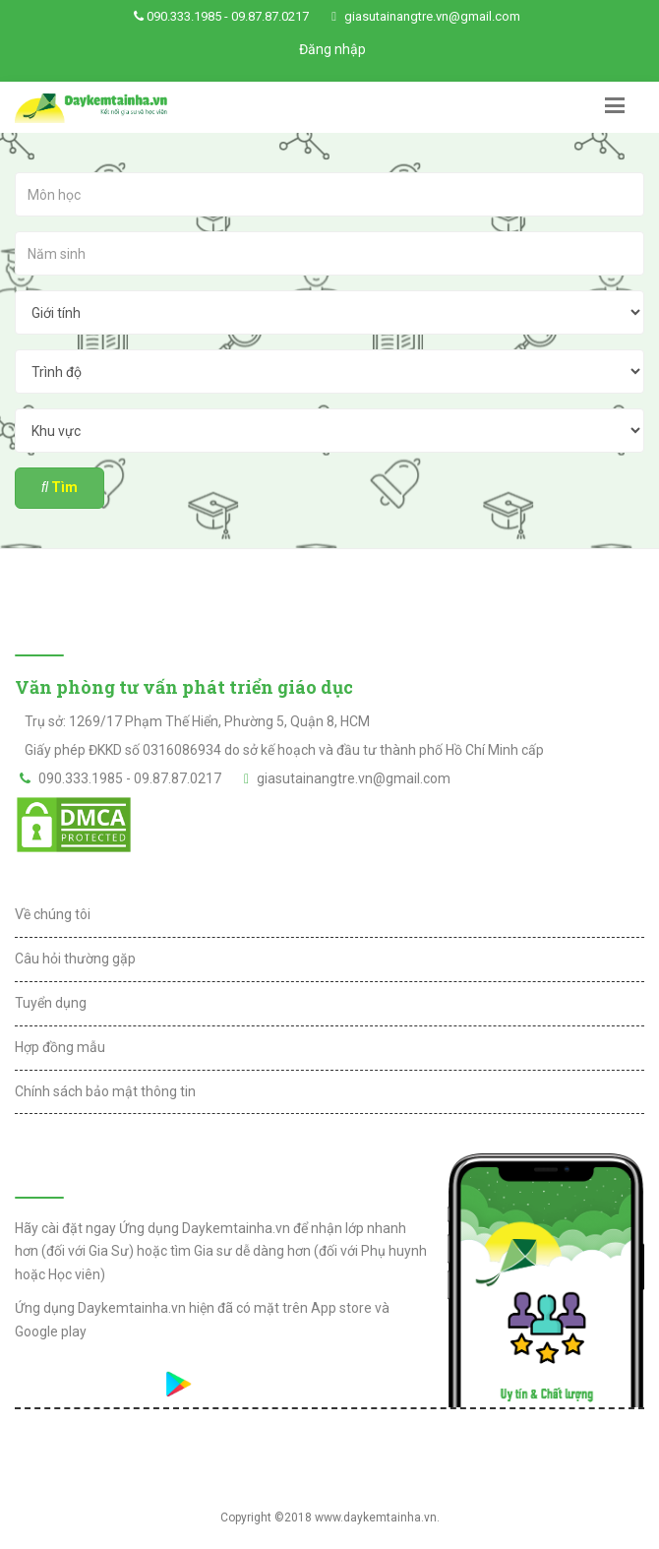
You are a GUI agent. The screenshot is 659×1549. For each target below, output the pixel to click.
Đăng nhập (332, 49)
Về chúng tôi (52, 914)
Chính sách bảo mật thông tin (105, 1091)
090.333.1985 (184, 16)
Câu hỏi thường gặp (75, 958)
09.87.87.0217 (270, 16)
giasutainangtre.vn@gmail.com (432, 16)
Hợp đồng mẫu (60, 1047)
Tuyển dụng (51, 1003)
